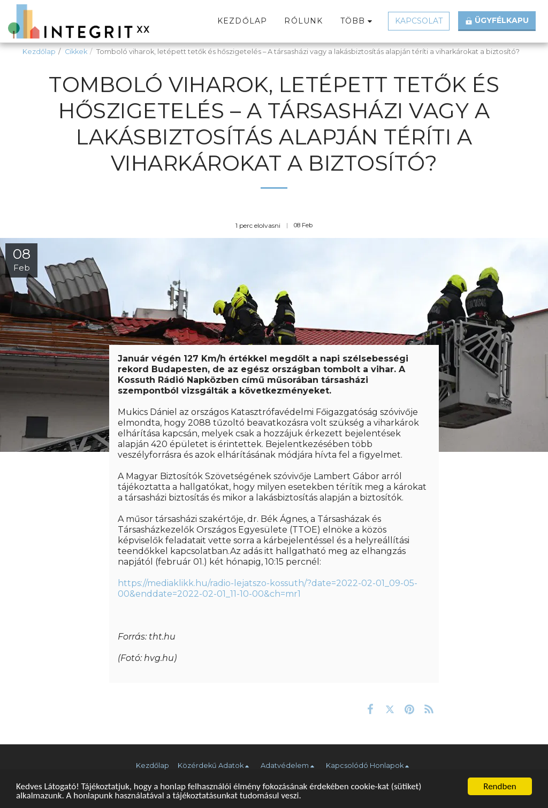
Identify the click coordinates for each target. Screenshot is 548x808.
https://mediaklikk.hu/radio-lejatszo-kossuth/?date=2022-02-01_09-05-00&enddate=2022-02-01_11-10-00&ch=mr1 (267, 588)
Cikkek (76, 52)
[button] (215, 765)
